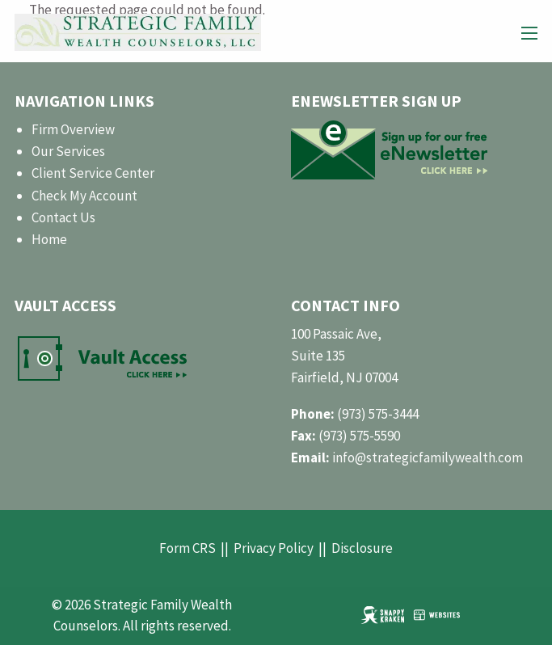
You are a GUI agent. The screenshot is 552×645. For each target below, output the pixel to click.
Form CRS (187, 548)
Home (49, 239)
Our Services (68, 151)
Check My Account (84, 195)
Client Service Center (93, 173)
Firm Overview (73, 129)
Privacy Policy (274, 548)
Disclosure (362, 548)
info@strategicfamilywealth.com (427, 457)
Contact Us (63, 217)
